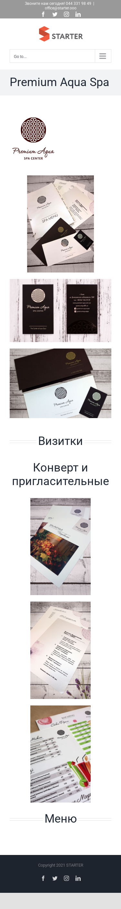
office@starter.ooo (60, 8)
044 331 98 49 (78, 3)
